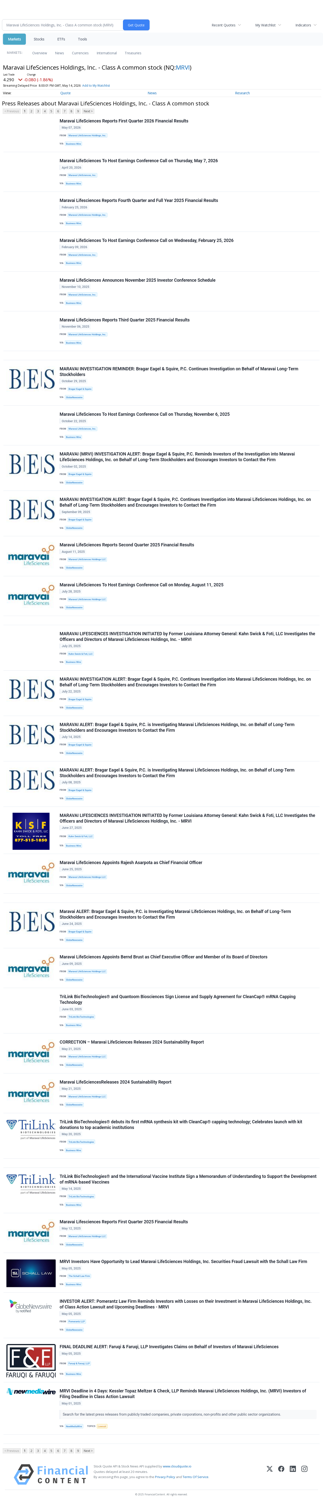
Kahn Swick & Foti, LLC (80, 654)
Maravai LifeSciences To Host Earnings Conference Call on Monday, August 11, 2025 (141, 584)
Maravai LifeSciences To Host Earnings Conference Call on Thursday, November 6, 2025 (145, 414)
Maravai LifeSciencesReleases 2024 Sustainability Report (115, 1082)
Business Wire (73, 143)
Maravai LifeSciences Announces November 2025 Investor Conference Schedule (138, 280)
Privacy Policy (165, 1477)
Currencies (80, 53)
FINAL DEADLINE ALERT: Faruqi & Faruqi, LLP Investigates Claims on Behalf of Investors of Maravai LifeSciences (169, 1346)
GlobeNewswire (74, 397)
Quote (65, 93)
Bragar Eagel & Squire (79, 389)
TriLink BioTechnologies (81, 1016)
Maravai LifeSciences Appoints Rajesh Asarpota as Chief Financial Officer (131, 862)
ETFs (61, 39)
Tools (82, 39)
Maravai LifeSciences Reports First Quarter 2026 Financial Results (124, 121)
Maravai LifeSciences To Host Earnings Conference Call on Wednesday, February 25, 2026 (147, 240)
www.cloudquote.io (177, 1466)
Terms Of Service (195, 1477)
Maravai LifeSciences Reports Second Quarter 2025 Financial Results (127, 544)
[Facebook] (281, 1474)
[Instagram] (304, 1474)
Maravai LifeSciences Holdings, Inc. (87, 135)
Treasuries (133, 53)
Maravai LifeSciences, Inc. (82, 175)
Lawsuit (102, 1426)
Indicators (303, 25)
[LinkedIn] (293, 1474)
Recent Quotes (224, 25)
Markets (14, 39)
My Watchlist (265, 25)
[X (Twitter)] (270, 1474)
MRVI (183, 67)
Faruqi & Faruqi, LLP (79, 1363)
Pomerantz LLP (76, 1321)
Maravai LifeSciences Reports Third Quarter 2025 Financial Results (125, 319)
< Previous (11, 111)
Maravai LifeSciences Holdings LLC (87, 559)
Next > (88, 111)
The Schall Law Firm (79, 1276)
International (107, 53)
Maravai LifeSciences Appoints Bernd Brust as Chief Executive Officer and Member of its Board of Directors (164, 956)
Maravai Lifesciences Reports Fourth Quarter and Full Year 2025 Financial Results (139, 200)
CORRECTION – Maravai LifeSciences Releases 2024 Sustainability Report (132, 1042)
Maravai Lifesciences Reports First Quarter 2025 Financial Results (124, 1221)
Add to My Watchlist (96, 85)
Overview (39, 53)
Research (242, 93)
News (59, 53)
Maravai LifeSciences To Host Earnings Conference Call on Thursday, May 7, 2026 (139, 160)
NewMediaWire (74, 1426)
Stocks (39, 39)
